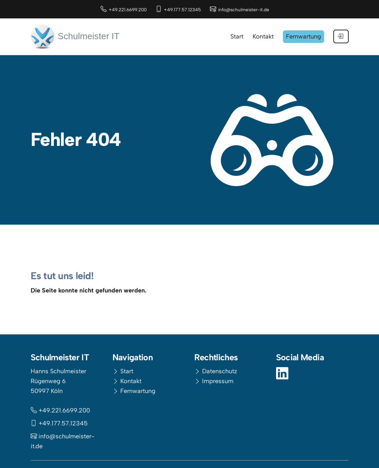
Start (126, 371)
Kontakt (130, 381)
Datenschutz (219, 371)
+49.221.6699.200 (128, 9)
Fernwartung (137, 391)
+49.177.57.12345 (182, 9)
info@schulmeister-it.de (243, 9)
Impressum (217, 381)
